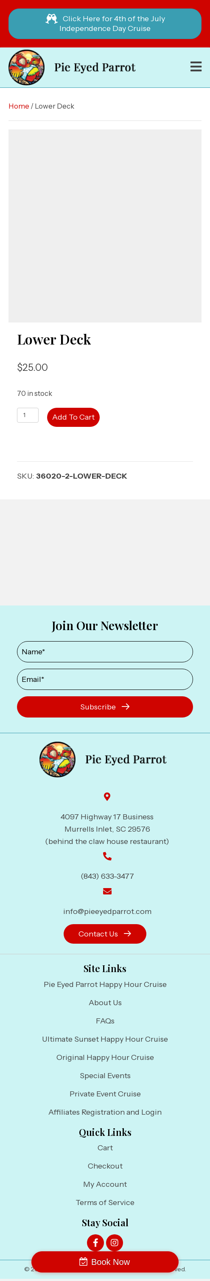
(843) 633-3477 (107, 876)
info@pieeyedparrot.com (107, 911)
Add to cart (73, 417)
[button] (105, 707)
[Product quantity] (28, 415)
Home (18, 106)
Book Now (110, 1262)
